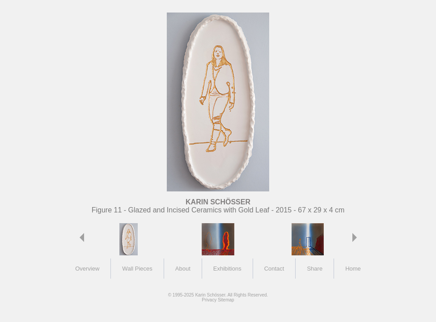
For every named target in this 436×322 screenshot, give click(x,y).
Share (314, 268)
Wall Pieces (137, 268)
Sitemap (226, 299)
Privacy (209, 299)
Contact (274, 268)
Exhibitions (227, 268)
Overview (87, 268)
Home (353, 268)
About (182, 268)
